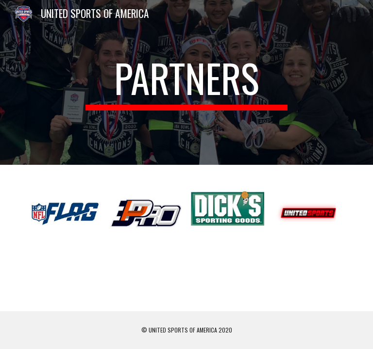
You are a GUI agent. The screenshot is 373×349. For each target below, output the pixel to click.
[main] (186, 82)
